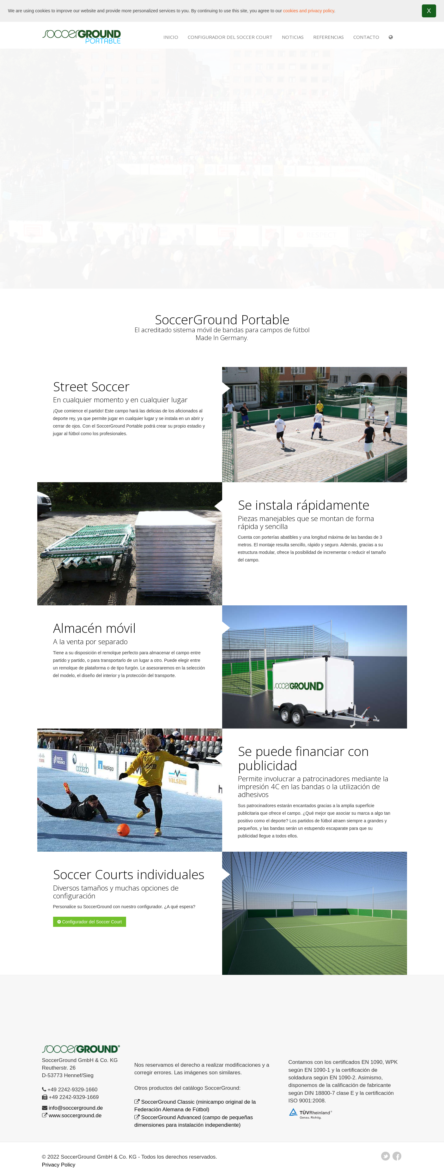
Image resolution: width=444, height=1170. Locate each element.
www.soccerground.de (75, 1116)
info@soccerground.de (76, 1108)
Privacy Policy (59, 1164)
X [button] (429, 10)
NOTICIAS (293, 36)
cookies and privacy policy (308, 10)
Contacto (366, 36)
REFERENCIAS (328, 36)
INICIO (170, 36)
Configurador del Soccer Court (230, 36)
